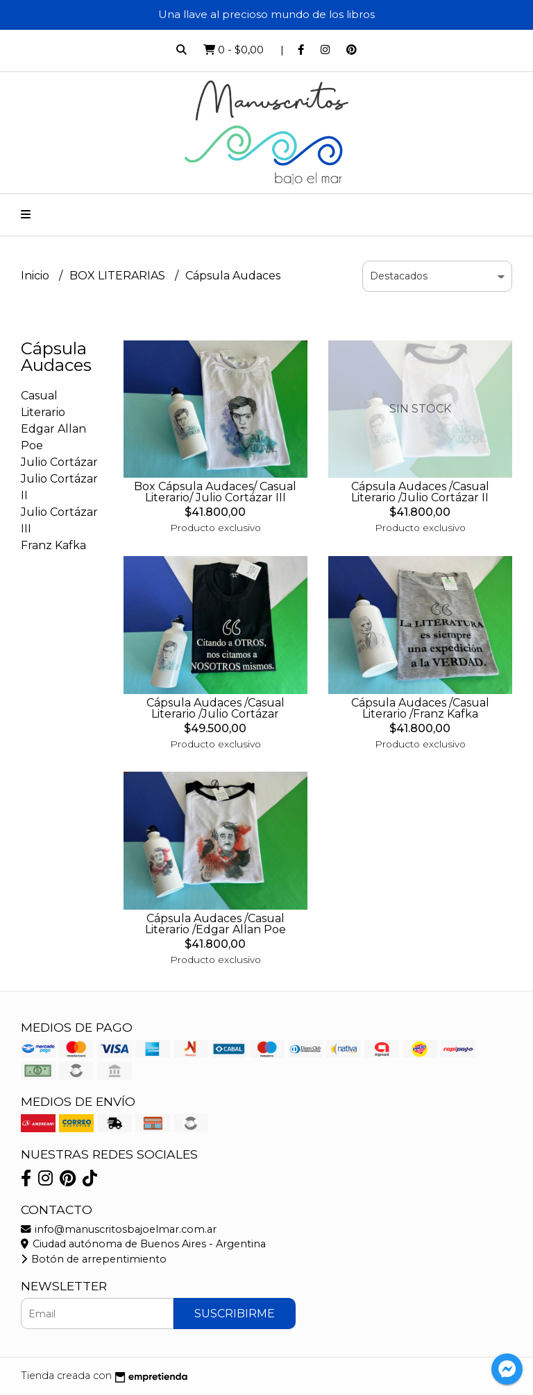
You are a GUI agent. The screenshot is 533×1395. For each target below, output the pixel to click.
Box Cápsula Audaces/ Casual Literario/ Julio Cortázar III (215, 492)
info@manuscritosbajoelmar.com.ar (119, 1229)
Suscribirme (234, 1313)
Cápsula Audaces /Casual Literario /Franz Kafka (420, 708)
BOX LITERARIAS (118, 275)
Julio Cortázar (59, 462)
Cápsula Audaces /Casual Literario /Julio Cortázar (215, 708)
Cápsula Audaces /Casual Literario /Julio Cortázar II (420, 492)
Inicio (36, 275)
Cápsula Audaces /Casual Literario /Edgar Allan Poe (215, 924)
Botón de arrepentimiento (94, 1259)
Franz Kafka (53, 545)
